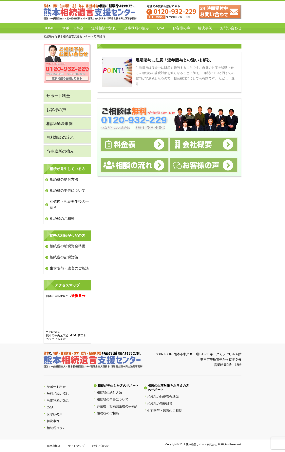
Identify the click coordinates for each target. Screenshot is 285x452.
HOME (49, 28)
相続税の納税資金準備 (67, 246)
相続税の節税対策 (64, 257)
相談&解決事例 (59, 123)
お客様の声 (181, 28)
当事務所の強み (136, 28)
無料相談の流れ (103, 28)
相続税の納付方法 (64, 179)
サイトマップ (76, 445)
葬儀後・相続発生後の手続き (69, 205)
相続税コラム (56, 428)
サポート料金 (73, 28)
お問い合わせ (230, 28)
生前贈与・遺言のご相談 (69, 268)
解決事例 (205, 28)
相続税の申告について (67, 190)
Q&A (160, 28)
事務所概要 (54, 445)
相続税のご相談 (62, 219)
